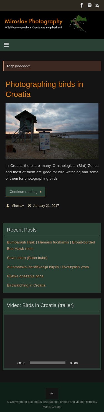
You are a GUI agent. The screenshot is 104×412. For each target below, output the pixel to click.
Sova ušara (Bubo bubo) (27, 258)
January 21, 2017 (46, 206)
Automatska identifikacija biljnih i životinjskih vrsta (48, 267)
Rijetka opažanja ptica (25, 276)
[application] (52, 341)
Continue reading (26, 192)
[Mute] (84, 363)
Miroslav (17, 206)
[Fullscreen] (92, 363)
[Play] (11, 363)
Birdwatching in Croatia (26, 285)
